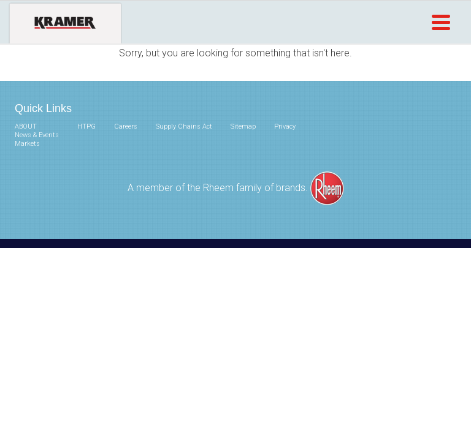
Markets (27, 144)
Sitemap (243, 126)
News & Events (37, 135)
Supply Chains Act (184, 126)
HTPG (86, 126)
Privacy (285, 126)
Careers (125, 126)
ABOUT (26, 126)
